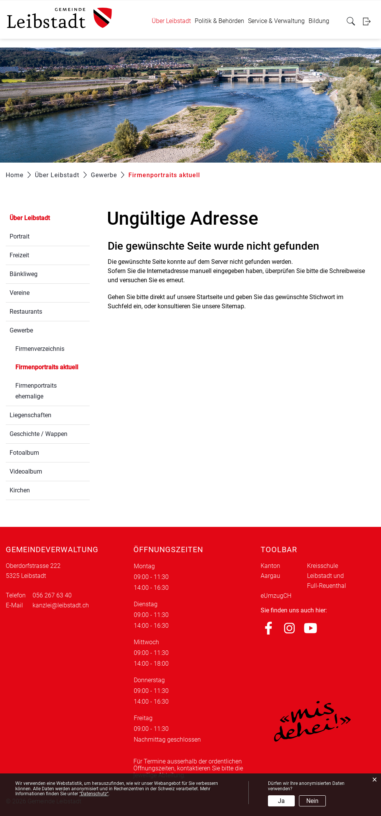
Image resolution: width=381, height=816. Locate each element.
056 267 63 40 (52, 595)
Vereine (20, 292)
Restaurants (26, 311)
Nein (312, 800)
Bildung (319, 21)
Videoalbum (26, 471)
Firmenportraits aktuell (52, 366)
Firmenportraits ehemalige (36, 391)
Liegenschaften (30, 415)
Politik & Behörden (219, 21)
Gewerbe (21, 330)
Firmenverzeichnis (39, 348)
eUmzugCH (276, 595)
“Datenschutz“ (93, 793)
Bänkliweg (24, 274)
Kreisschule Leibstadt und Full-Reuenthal (326, 575)
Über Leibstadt (171, 21)
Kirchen (20, 490)
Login (369, 21)
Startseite (209, 297)
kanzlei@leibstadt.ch (61, 605)
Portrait (20, 236)
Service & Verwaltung (276, 21)
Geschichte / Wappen (38, 434)
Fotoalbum (24, 452)
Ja (281, 800)
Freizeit (19, 255)
